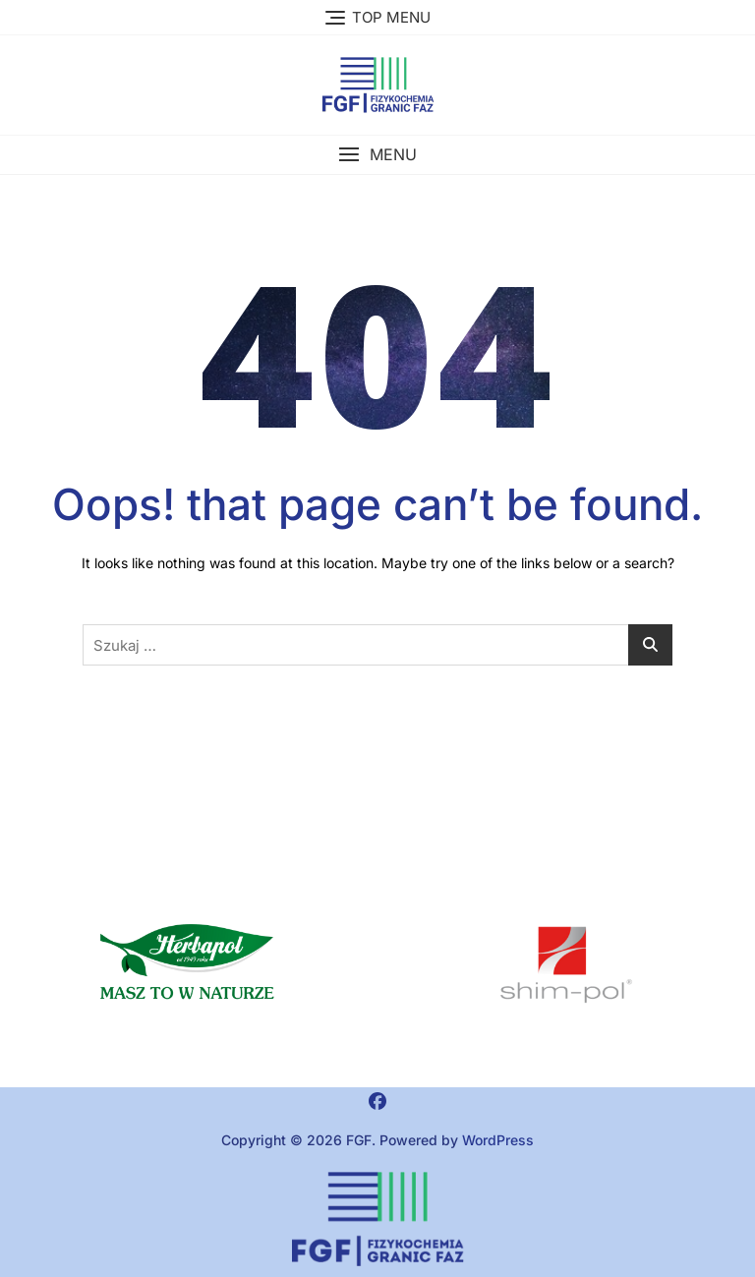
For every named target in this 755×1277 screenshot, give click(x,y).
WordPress (498, 1140)
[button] (377, 154)
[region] (566, 965)
